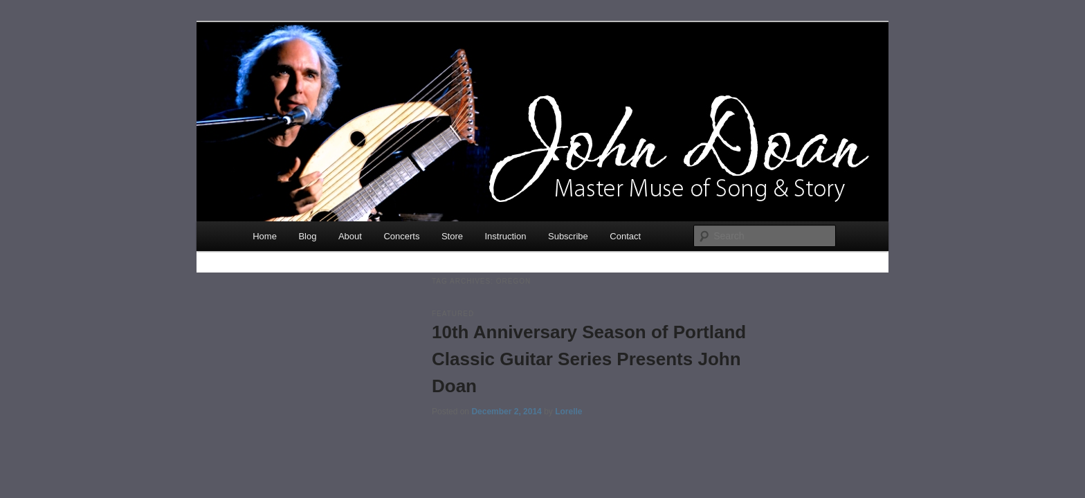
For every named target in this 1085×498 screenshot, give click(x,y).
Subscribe (568, 236)
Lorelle (568, 411)
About (350, 236)
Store (452, 236)
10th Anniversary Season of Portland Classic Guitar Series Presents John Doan (589, 359)
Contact (625, 236)
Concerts (401, 236)
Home (265, 236)
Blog (307, 236)
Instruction (506, 236)
